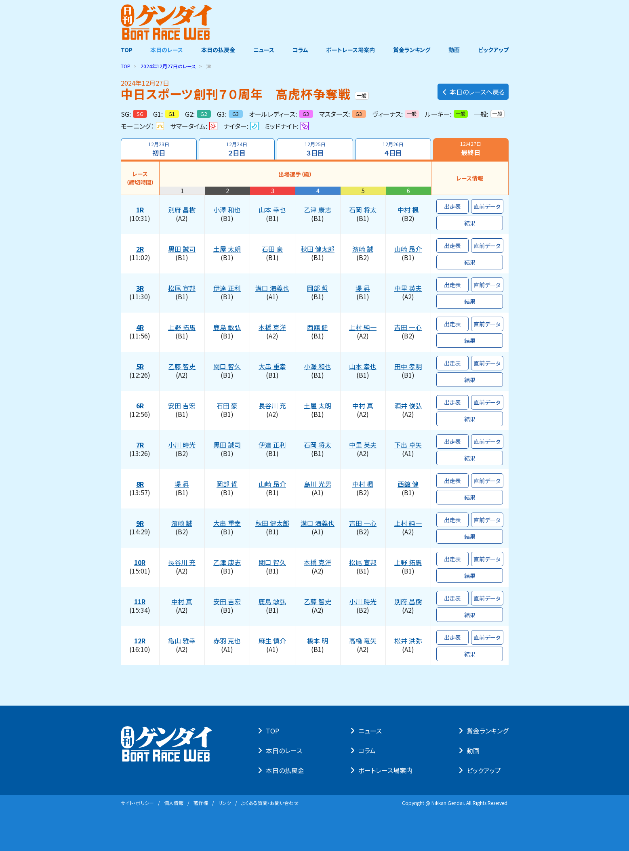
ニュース (263, 50)
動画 (454, 50)
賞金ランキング (411, 50)
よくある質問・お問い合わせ (270, 802)
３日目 (314, 149)
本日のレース (166, 50)
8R (140, 484)
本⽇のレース (284, 750)
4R (140, 327)
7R (140, 445)
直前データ (487, 206)
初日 (158, 149)
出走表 (452, 206)
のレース (168, 66)
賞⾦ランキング (487, 730)
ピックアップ (493, 50)
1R (140, 210)
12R (139, 641)
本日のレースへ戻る (473, 92)
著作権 (201, 802)
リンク (224, 802)
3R (140, 288)
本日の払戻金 (218, 50)
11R (139, 601)
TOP (127, 50)
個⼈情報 (173, 802)
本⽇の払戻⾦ (285, 770)
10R (139, 562)
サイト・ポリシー (137, 802)
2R (140, 249)
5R (140, 366)
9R (140, 523)
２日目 (236, 149)
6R (140, 406)
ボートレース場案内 (350, 50)
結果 (469, 223)
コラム (300, 50)
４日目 (393, 149)
